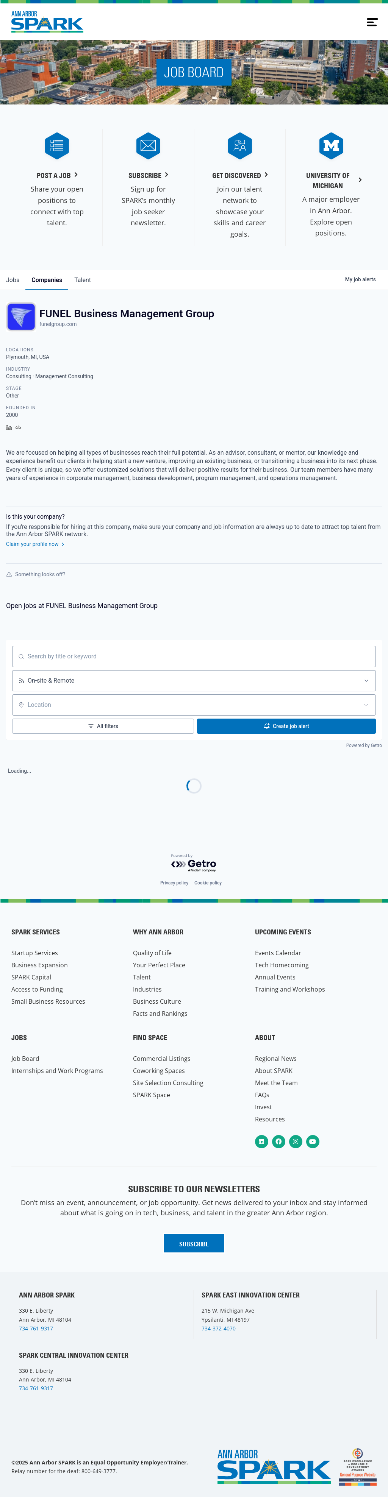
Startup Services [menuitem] (34, 953)
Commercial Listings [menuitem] (162, 1058)
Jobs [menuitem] (19, 1037)
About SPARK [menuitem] (274, 1071)
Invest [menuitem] (263, 1107)
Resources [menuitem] (270, 1119)
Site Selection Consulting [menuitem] (168, 1083)
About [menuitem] (265, 1037)
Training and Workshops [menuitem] (290, 989)
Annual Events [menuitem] (275, 977)
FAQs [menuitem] (262, 1095)
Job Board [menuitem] (25, 1058)
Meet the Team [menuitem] (276, 1083)
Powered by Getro (364, 745)
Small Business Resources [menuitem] (48, 1001)
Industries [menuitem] (147, 989)
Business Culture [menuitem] (157, 1001)
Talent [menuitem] (142, 977)
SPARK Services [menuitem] (35, 932)
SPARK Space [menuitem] (151, 1095)
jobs (12, 280)
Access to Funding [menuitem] (37, 989)
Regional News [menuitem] (276, 1058)
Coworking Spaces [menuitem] (159, 1071)
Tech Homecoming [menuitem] (282, 965)
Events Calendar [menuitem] (278, 953)
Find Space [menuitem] (150, 1037)
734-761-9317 (36, 1328)
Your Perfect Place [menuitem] (159, 965)
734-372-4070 (219, 1328)
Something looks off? (35, 574)
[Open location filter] (366, 705)
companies (46, 280)
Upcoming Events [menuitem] (283, 932)
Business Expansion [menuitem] (39, 965)
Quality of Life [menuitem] (152, 953)
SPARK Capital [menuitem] (31, 977)
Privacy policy (174, 883)
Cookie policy (208, 883)
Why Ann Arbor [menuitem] (158, 932)
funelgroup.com (58, 324)
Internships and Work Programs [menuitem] (57, 1071)
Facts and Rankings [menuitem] (160, 1013)
